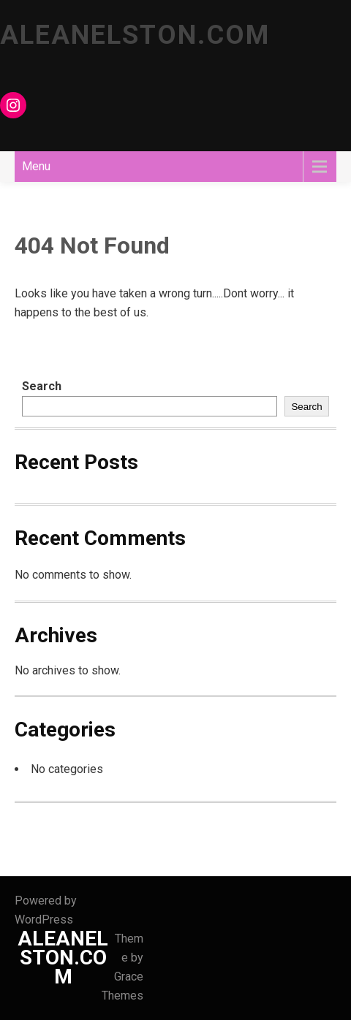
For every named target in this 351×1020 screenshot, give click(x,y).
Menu (36, 166)
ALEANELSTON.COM (135, 35)
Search (41, 386)
